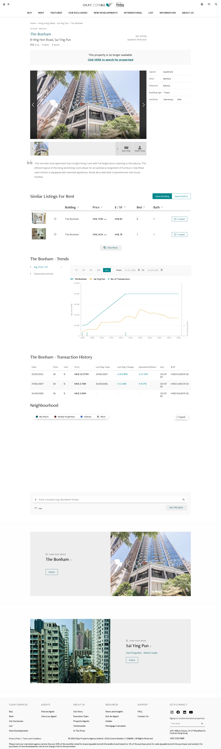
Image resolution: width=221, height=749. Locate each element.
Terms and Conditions (32, 737)
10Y (98, 268)
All (107, 268)
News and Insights (114, 710)
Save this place (176, 506)
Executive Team (81, 714)
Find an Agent (47, 710)
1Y (76, 268)
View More (111, 246)
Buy (11, 710)
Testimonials (79, 724)
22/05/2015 (37, 372)
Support (143, 703)
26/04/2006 (37, 392)
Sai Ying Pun (62, 23)
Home (33, 23)
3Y (83, 268)
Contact (179, 217)
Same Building (162, 195)
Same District (181, 195)
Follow (52, 570)
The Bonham (77, 23)
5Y (91, 268)
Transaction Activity (43, 272)
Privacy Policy (15, 737)
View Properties (134, 651)
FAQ (140, 710)
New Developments (18, 729)
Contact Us (143, 714)
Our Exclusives (16, 719)
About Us (79, 703)
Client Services (18, 703)
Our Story (78, 710)
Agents (45, 703)
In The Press (79, 729)
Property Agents (81, 719)
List (11, 724)
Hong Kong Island (46, 23)
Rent (11, 714)
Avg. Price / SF (41, 265)
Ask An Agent (112, 714)
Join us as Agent (49, 714)
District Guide (151, 651)
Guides (108, 719)
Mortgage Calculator (115, 724)
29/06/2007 (37, 382)
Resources (111, 703)
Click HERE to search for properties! (110, 58)
